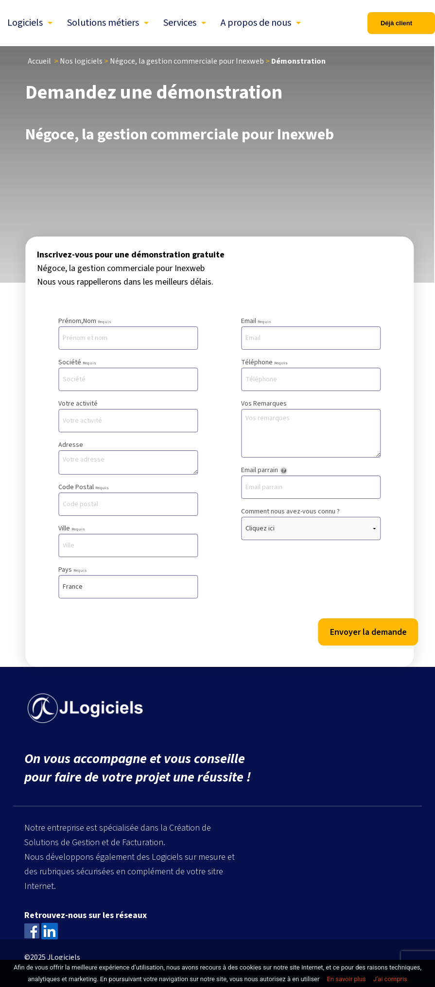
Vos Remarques (311, 428)
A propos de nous (256, 23)
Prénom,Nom (128, 333)
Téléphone (311, 374)
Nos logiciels (81, 61)
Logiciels (25, 23)
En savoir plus (346, 979)
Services (179, 23)
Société (128, 374)
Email (311, 333)
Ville (128, 540)
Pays (128, 581)
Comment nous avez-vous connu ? (311, 523)
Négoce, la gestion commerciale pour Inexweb (187, 61)
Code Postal (128, 499)
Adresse (128, 457)
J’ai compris (390, 979)
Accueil (39, 61)
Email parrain (311, 482)
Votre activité (128, 415)
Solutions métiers (103, 23)
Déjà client (396, 23)
